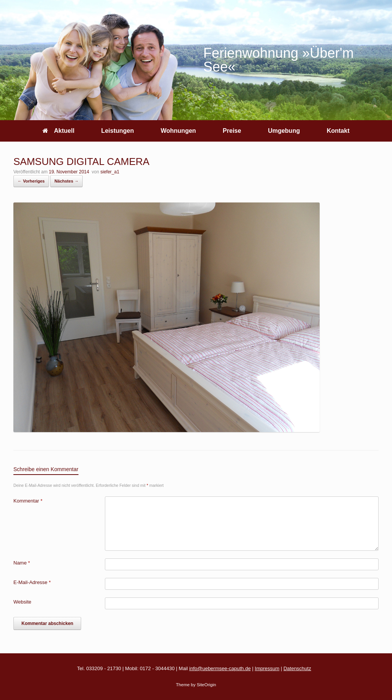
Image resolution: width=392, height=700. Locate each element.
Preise (232, 130)
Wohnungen (178, 130)
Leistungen (117, 130)
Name (21, 563)
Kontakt (338, 130)
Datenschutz (297, 668)
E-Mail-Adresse (32, 582)
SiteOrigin (206, 684)
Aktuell (58, 130)
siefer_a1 (109, 172)
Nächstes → (66, 181)
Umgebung (284, 130)
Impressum (267, 668)
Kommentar (27, 501)
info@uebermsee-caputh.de (220, 668)
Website (22, 602)
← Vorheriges (31, 181)
